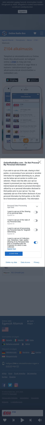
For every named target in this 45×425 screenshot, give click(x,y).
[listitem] (22, 206)
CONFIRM (13, 254)
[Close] (40, 163)
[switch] (36, 212)
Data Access (25, 262)
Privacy (36, 262)
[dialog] (22, 212)
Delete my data (11, 262)
